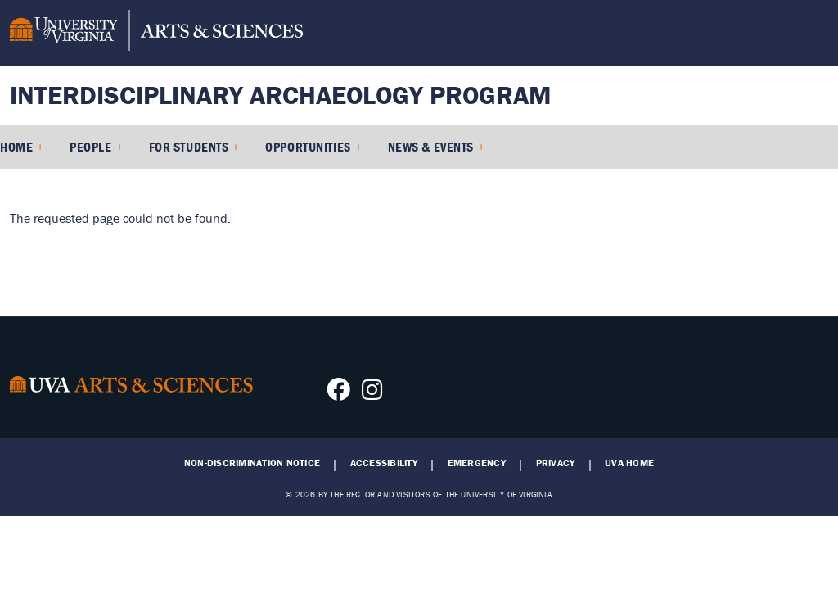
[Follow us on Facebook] (338, 394)
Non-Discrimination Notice (252, 463)
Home (16, 146)
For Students (189, 146)
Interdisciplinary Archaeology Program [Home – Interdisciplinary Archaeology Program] (281, 95)
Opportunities (307, 146)
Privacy (555, 463)
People (90, 146)
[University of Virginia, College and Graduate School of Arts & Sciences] (156, 33)
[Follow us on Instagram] (372, 394)
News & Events (431, 146)
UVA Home (629, 463)
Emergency (477, 463)
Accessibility (383, 463)
